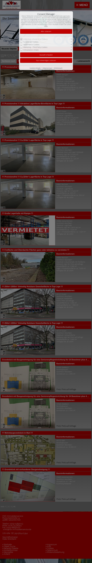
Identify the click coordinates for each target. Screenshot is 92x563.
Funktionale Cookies (30, 42)
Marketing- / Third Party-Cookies (35, 47)
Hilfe (46, 26)
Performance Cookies (31, 44)
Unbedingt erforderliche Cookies (35, 39)
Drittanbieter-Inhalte (31, 50)
